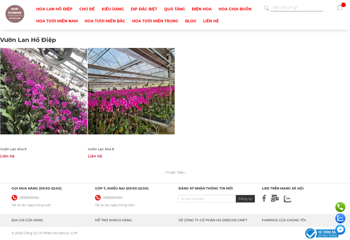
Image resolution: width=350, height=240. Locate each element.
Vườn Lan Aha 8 (101, 149)
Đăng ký (245, 199)
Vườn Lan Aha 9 (13, 149)
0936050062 (112, 198)
